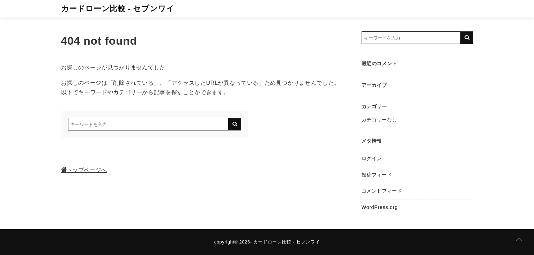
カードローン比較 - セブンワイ (118, 8)
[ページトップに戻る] (519, 240)
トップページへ (84, 170)
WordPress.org (380, 207)
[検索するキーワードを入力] (148, 124)
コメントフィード (382, 191)
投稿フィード (377, 175)
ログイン (372, 158)
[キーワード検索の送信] (235, 124)
